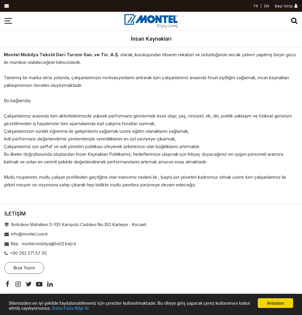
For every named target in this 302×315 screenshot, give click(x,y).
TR (255, 6)
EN (266, 6)
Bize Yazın (24, 267)
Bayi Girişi (284, 6)
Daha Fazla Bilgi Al (70, 308)
